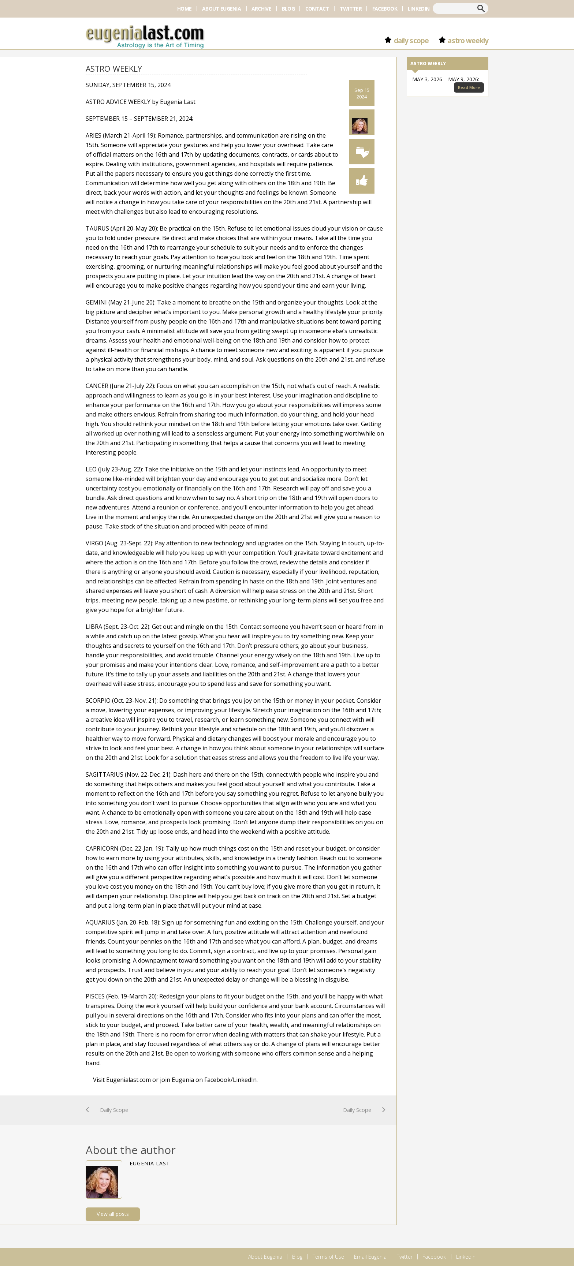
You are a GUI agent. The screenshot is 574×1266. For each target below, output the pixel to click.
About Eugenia (221, 8)
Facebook (384, 8)
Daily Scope (411, 40)
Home (184, 8)
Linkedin (418, 8)
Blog (288, 8)
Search (481, 8)
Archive (261, 8)
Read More (469, 87)
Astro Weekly (468, 40)
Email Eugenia (370, 1256)
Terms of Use (328, 1256)
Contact (317, 8)
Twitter (351, 8)
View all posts (113, 1213)
